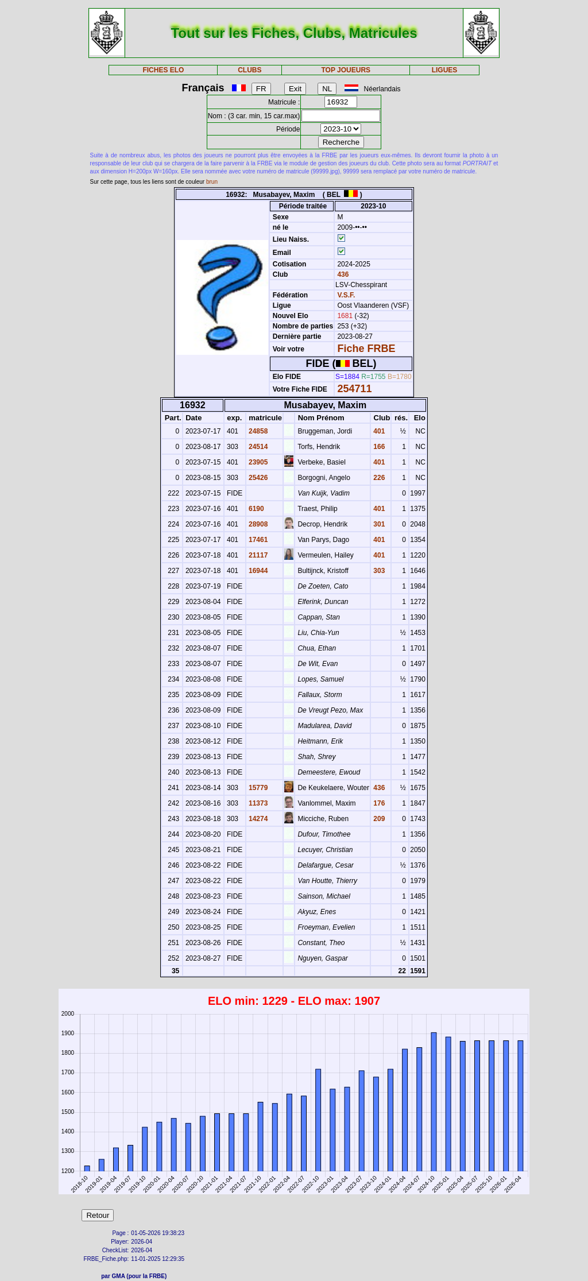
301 (378, 524)
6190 (255, 509)
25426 (257, 478)
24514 (257, 447)
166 (378, 447)
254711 (354, 388)
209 (378, 819)
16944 (257, 571)
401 (378, 431)
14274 (257, 819)
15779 (257, 788)
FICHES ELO (163, 70)
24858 (257, 431)
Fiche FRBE (366, 348)
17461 (257, 540)
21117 (257, 555)
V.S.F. (346, 295)
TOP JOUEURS (346, 70)
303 (378, 571)
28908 (257, 524)
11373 (257, 803)
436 (342, 274)
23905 (257, 462)
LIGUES (445, 70)
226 (378, 478)
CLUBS (249, 70)
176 (378, 803)
